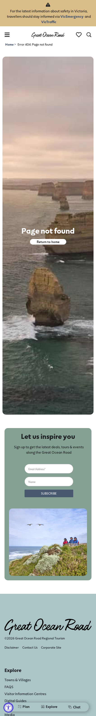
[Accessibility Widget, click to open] (8, 708)
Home (9, 44)
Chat (74, 706)
